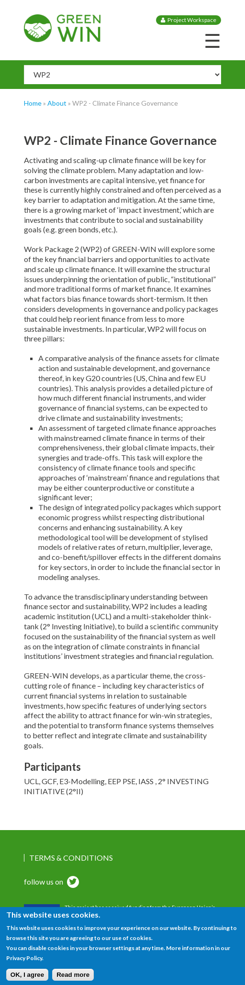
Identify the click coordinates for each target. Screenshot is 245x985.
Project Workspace (191, 19)
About (57, 103)
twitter (72, 883)
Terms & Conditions (71, 858)
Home (33, 103)
